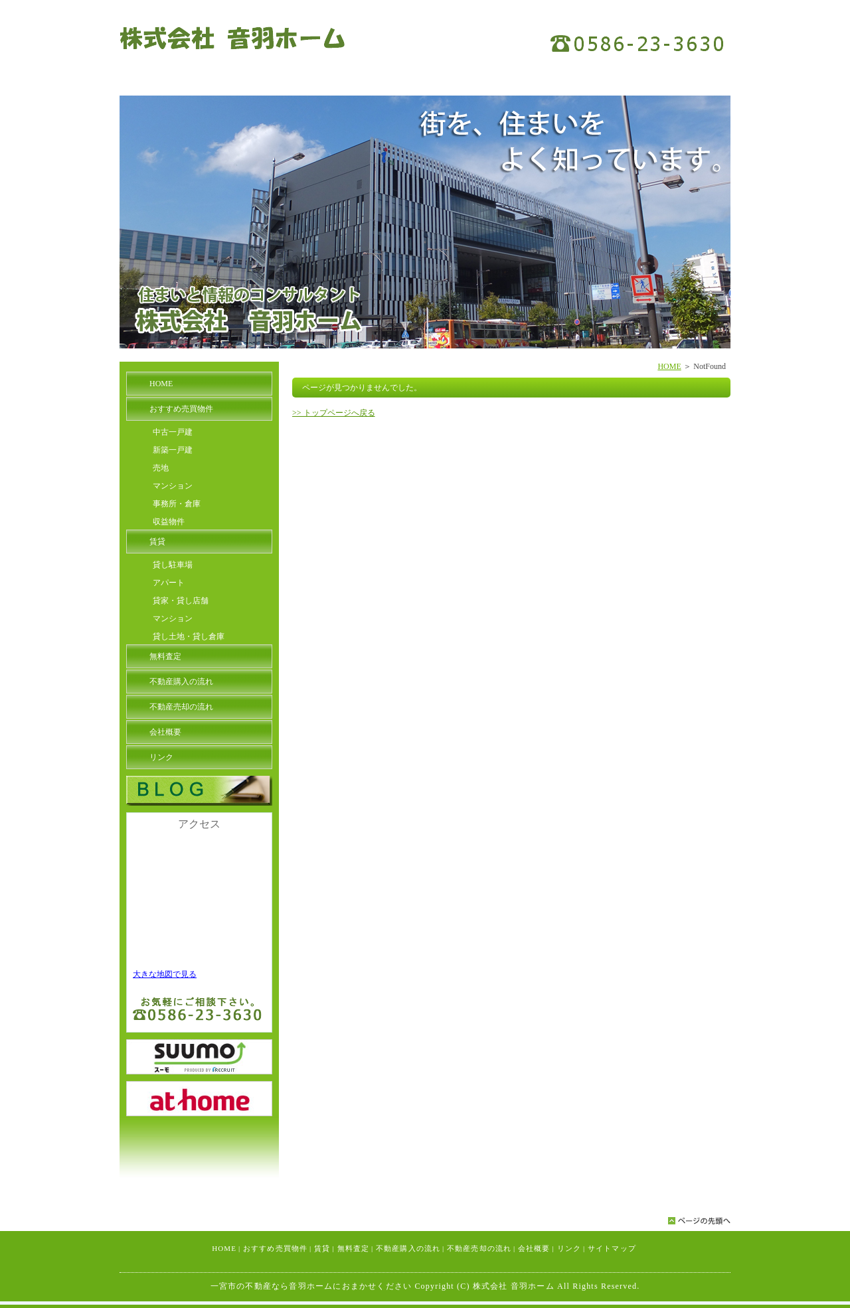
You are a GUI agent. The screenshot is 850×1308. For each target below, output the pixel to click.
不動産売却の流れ (181, 706)
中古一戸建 (173, 432)
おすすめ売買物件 (181, 408)
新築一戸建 (173, 450)
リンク (161, 757)
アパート (169, 582)
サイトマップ (612, 1248)
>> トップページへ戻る (333, 412)
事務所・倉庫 (177, 503)
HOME (669, 366)
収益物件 (169, 521)
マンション (173, 485)
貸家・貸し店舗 (181, 600)
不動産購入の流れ (181, 681)
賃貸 (157, 541)
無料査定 (165, 656)
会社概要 (165, 732)
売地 (161, 467)
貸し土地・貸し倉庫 (188, 636)
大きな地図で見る (165, 974)
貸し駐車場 (173, 564)
